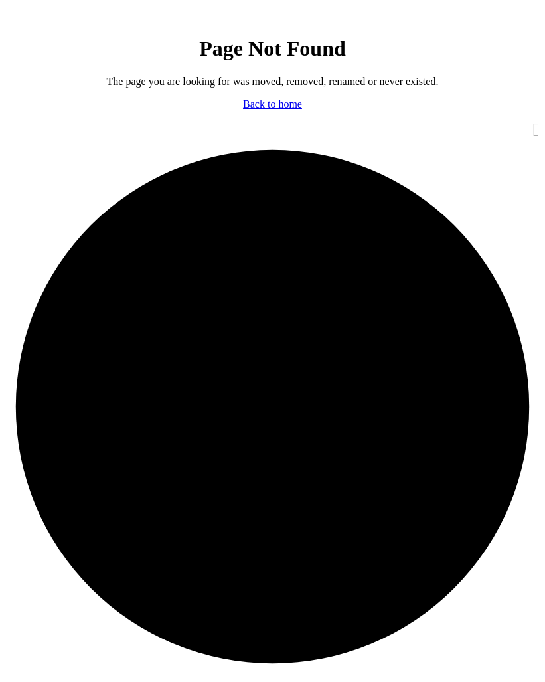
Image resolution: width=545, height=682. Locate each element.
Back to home (272, 104)
